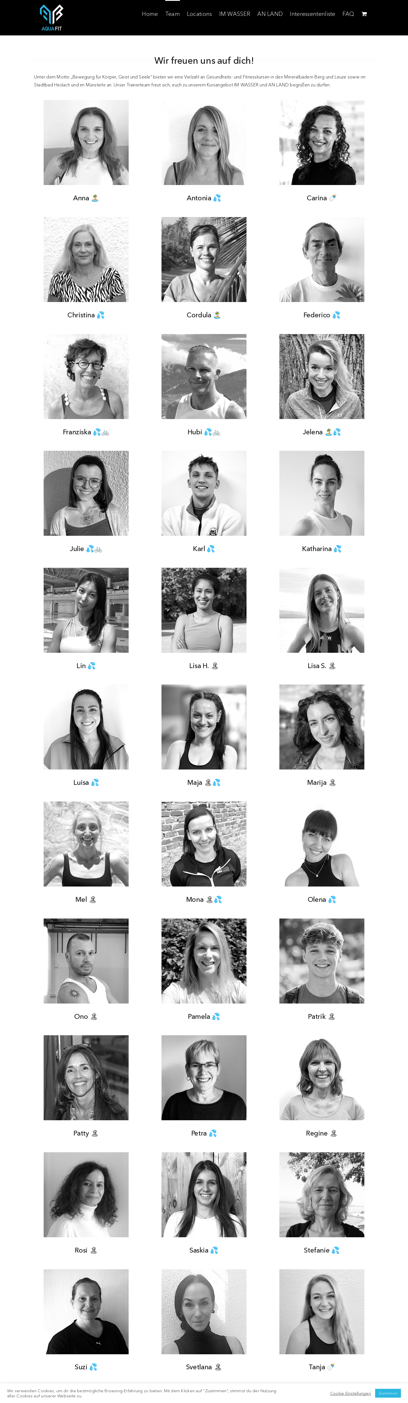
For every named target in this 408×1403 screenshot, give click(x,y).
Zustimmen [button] (388, 1393)
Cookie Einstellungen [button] (350, 1393)
